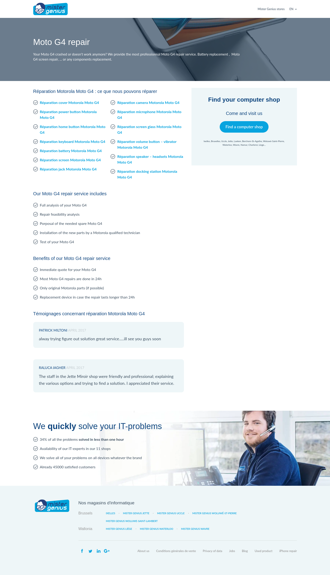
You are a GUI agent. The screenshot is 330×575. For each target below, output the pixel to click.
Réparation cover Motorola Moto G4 (69, 102)
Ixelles (110, 513)
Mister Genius (50, 9)
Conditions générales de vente (176, 551)
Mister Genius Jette (136, 513)
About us (143, 551)
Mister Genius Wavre (195, 528)
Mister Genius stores (271, 9)
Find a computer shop (244, 126)
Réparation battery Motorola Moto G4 (71, 150)
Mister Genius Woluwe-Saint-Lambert (132, 520)
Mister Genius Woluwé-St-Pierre (214, 513)
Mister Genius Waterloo (156, 528)
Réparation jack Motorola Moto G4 (68, 169)
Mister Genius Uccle (171, 513)
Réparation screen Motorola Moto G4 (70, 160)
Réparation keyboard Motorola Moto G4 (72, 141)
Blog (245, 551)
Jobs (232, 551)
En (291, 9)
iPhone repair (288, 551)
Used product (263, 551)
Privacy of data (212, 551)
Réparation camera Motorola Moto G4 (148, 102)
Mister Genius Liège (119, 528)
